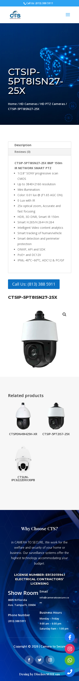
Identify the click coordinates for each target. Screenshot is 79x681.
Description (23, 145)
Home (12, 104)
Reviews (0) (22, 152)
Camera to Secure (53, 646)
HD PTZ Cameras (52, 104)
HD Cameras (28, 104)
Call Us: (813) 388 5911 (33, 284)
